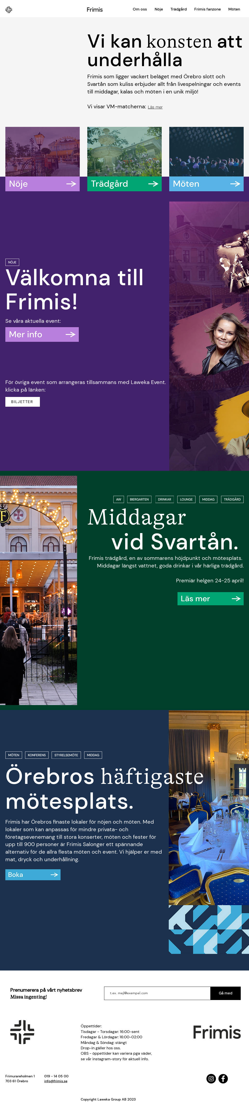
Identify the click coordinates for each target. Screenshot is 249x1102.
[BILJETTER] (22, 402)
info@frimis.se (55, 1081)
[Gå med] (226, 993)
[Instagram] (211, 1078)
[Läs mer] (155, 107)
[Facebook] (223, 1078)
